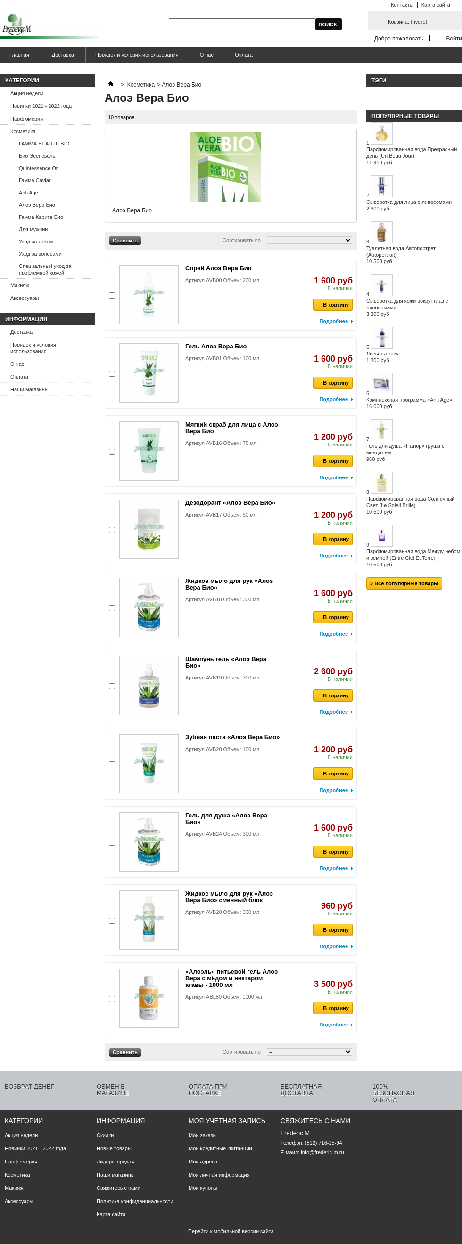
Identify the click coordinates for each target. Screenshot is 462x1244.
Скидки (105, 1135)
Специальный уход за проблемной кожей (45, 269)
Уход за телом (36, 241)
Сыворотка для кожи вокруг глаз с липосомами (407, 307)
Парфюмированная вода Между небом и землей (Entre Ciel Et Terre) (413, 558)
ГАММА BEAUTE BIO (44, 143)
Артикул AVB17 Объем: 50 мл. (221, 514)
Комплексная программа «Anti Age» (409, 403)
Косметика (23, 131)
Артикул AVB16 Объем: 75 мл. (221, 443)
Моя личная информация (219, 1175)
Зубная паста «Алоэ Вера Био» (232, 737)
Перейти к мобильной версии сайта (231, 1231)
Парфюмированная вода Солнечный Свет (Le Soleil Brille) (410, 505)
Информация (26, 319)
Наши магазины (29, 389)
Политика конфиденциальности (135, 1201)
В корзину (331, 305)
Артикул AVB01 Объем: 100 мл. (223, 358)
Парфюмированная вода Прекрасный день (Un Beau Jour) (411, 155)
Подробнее (333, 321)
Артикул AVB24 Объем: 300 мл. (223, 834)
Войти (454, 38)
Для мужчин (33, 229)
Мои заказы (203, 1135)
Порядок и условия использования (137, 54)
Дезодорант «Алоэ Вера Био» (230, 502)
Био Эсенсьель (37, 156)
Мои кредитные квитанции (220, 1148)
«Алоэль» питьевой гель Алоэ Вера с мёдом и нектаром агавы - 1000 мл (231, 978)
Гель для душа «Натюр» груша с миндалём (405, 452)
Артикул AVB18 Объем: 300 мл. (223, 599)
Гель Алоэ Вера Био (216, 346)
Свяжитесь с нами (118, 1188)
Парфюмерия (26, 118)
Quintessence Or (38, 168)
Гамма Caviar (35, 180)
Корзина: (407, 21)
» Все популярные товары (404, 583)
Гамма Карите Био (41, 217)
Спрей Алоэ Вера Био (218, 268)
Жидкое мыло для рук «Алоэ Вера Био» (229, 584)
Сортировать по (242, 240)
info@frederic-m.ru (322, 1152)
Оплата (244, 54)
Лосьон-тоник (382, 357)
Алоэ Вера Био (37, 205)
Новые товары (114, 1148)
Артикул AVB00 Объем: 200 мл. (223, 280)
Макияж (19, 285)
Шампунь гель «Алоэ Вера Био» (225, 662)
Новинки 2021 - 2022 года (41, 106)
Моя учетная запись (227, 1120)
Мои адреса (203, 1161)
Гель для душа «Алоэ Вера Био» (226, 818)
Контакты (402, 5)
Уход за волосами (40, 254)
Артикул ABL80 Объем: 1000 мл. (224, 997)
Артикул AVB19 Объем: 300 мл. (223, 677)
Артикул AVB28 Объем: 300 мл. (223, 912)
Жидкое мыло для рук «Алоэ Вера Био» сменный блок (229, 897)
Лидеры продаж (116, 1161)
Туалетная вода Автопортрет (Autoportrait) (401, 254)
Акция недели (26, 93)
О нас (207, 54)
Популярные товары (405, 116)
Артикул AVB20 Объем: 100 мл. (223, 749)
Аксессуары (24, 298)
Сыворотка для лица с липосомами (409, 205)
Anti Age (28, 192)
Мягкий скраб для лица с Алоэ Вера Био (231, 428)
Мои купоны (203, 1188)
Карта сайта (435, 5)
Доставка (63, 54)
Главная (18, 57)
